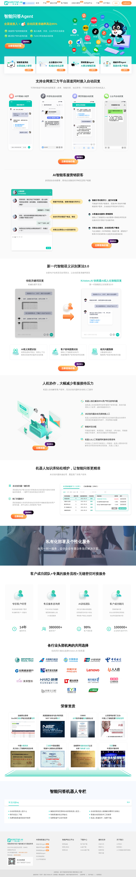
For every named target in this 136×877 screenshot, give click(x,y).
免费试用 (126, 3)
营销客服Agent (42, 850)
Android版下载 (84, 850)
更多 (128, 802)
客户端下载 (83, 844)
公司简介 (119, 844)
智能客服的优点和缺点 (58, 814)
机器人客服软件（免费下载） (102, 818)
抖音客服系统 (40, 856)
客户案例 (64, 3)
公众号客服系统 (41, 859)
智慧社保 (65, 850)
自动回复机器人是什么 (18, 811)
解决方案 (53, 2)
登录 (116, 3)
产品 (44, 2)
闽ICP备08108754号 (72, 874)
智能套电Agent (40, 853)
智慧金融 (65, 844)
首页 (37, 3)
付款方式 (101, 844)
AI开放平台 (88, 3)
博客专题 (101, 853)
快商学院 (101, 850)
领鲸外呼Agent (42, 847)
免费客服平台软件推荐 (58, 818)
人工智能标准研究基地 (123, 850)
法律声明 (82, 874)
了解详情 (29, 69)
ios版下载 (83, 847)
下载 (97, 2)
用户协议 (90, 874)
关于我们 (106, 3)
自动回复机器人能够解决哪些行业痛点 (105, 811)
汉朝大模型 (76, 3)
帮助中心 (101, 847)
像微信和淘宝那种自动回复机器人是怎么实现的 (68, 811)
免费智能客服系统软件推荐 (20, 818)
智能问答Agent (42, 844)
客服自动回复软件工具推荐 (101, 814)
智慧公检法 (65, 847)
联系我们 (119, 847)
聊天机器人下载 (16, 814)
